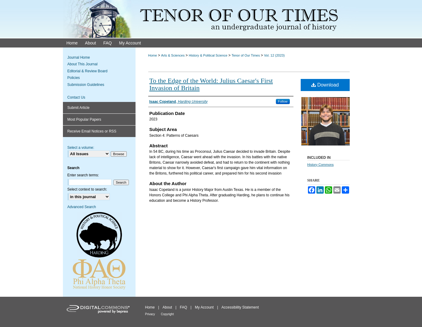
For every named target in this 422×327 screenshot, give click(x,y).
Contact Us (76, 97)
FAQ (183, 307)
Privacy (150, 314)
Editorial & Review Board (87, 71)
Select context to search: (87, 189)
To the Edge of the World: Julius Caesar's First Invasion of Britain (211, 84)
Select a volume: (80, 148)
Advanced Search (81, 207)
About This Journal (82, 64)
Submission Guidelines (85, 85)
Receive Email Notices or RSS (91, 131)
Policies (73, 78)
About (167, 307)
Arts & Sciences (173, 55)
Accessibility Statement (240, 307)
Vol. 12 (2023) (274, 55)
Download (325, 84)
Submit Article (78, 108)
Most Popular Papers (84, 119)
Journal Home (78, 57)
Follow (283, 101)
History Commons (320, 164)
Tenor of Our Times (245, 55)
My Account (204, 307)
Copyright (167, 314)
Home (152, 55)
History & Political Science (208, 55)
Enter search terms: (83, 175)
